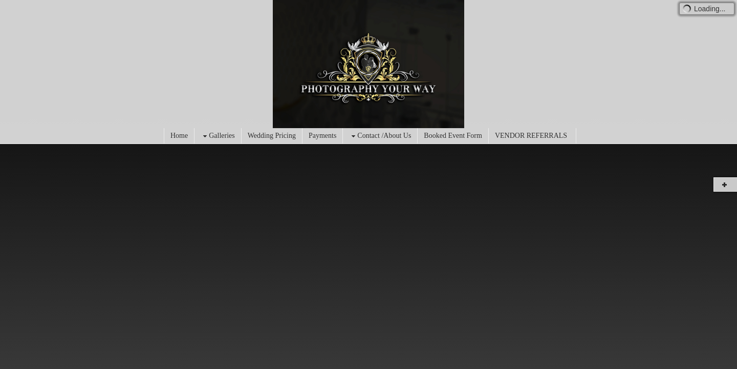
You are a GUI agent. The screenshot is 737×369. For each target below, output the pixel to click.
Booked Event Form (453, 135)
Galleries (218, 136)
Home (179, 135)
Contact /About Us (380, 136)
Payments (322, 135)
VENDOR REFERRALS (531, 135)
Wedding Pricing (272, 135)
